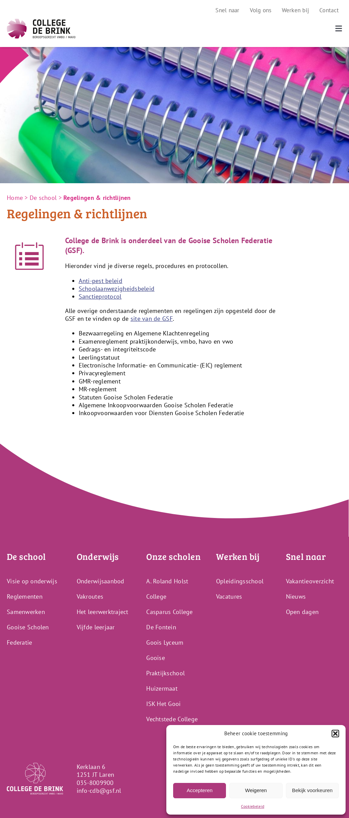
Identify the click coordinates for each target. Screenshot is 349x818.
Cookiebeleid (252, 806)
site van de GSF (152, 319)
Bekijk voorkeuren (312, 790)
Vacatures (229, 596)
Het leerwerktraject (102, 612)
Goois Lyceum (164, 642)
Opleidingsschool (239, 581)
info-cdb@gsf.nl (99, 791)
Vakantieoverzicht (310, 581)
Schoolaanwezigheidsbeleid (117, 289)
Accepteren (200, 790)
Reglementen (25, 596)
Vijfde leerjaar (96, 627)
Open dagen (302, 612)
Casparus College (169, 612)
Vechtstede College (172, 719)
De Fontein (161, 627)
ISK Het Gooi (163, 704)
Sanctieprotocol (100, 296)
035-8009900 (95, 783)
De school (43, 198)
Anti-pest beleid (100, 281)
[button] (335, 733)
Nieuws (296, 596)
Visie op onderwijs (32, 581)
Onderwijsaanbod (100, 581)
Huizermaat (162, 688)
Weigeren (256, 790)
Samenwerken (26, 612)
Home (15, 198)
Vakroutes (90, 596)
